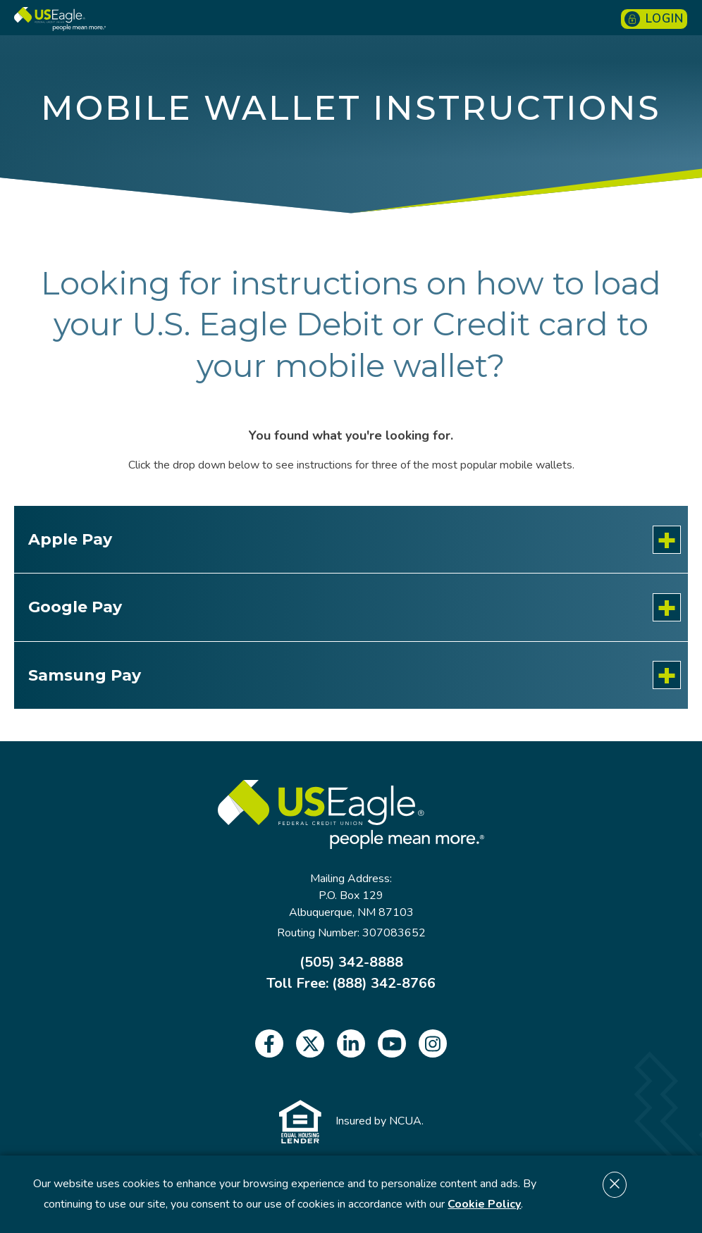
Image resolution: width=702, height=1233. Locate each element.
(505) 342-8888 (351, 962)
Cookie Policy (484, 1204)
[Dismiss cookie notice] (615, 1185)
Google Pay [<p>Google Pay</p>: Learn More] (75, 606)
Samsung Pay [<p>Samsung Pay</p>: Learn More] (84, 675)
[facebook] (269, 1043)
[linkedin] (351, 1043)
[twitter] (310, 1043)
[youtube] (392, 1043)
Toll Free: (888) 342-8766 (351, 984)
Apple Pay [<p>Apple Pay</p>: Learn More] (70, 539)
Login (654, 19)
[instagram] (433, 1043)
